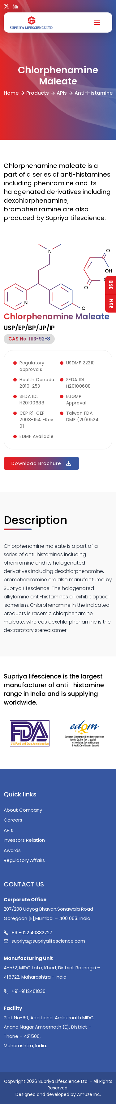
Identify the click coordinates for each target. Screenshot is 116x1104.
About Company (23, 810)
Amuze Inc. (89, 1094)
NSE (111, 303)
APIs (62, 93)
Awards (12, 850)
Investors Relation (24, 840)
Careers (13, 820)
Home (11, 93)
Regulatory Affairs (24, 860)
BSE (110, 285)
